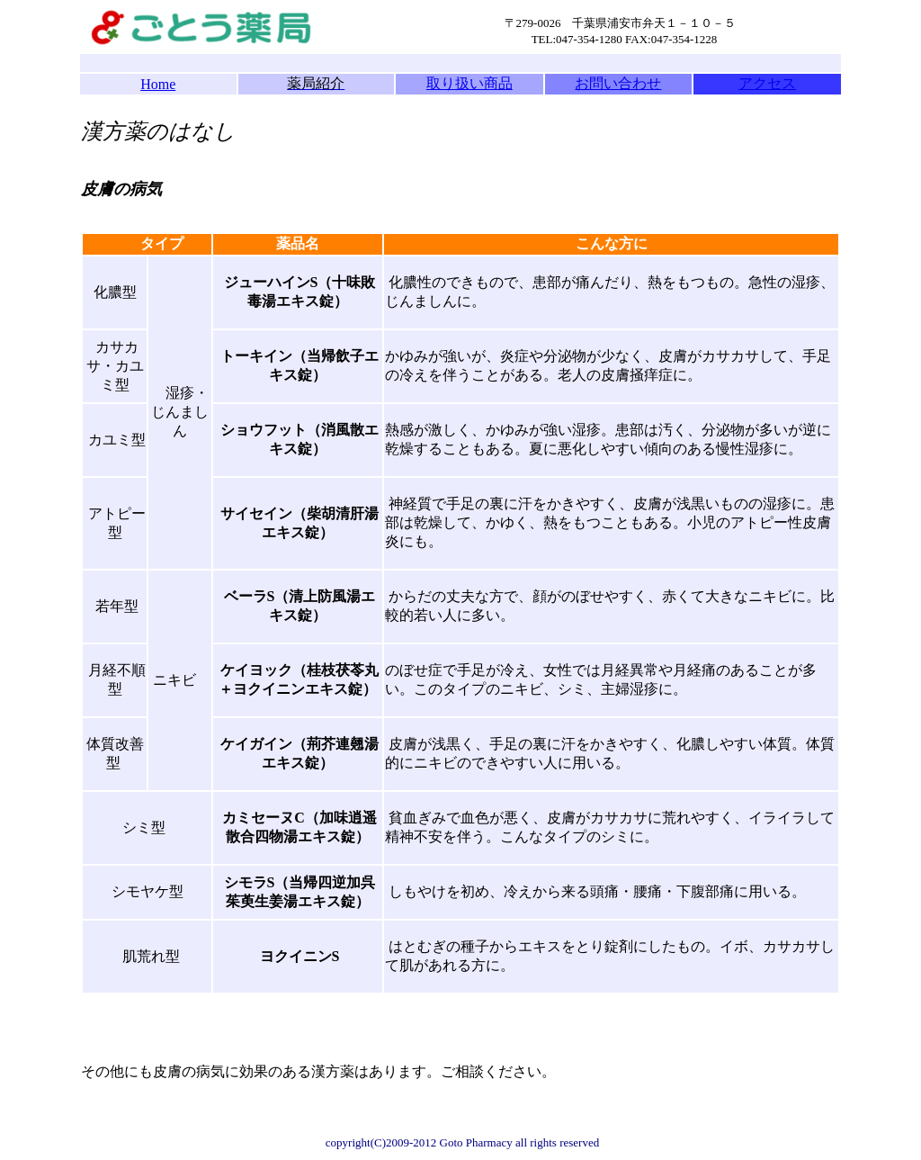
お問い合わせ (618, 83)
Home (157, 84)
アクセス (767, 83)
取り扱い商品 (469, 83)
